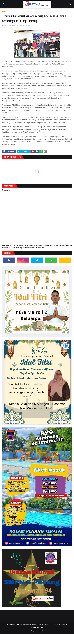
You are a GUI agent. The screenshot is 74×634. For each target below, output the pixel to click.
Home (4, 11)
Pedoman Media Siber (37, 627)
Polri (23, 247)
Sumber (32, 247)
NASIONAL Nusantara (65, 245)
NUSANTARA (6, 247)
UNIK (39, 247)
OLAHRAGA (13, 247)
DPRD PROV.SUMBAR (31, 245)
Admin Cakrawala (9, 25)
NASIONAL (56, 245)
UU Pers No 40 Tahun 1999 (59, 624)
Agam (4, 245)
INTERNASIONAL (48, 245)
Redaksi (47, 624)
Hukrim (40, 245)
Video (42, 247)
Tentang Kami (11, 624)
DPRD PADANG (20, 245)
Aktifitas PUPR (11, 245)
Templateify (40, 631)
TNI (36, 247)
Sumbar (27, 247)
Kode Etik (40, 624)
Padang (19, 247)
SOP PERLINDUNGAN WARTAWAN (26, 624)
